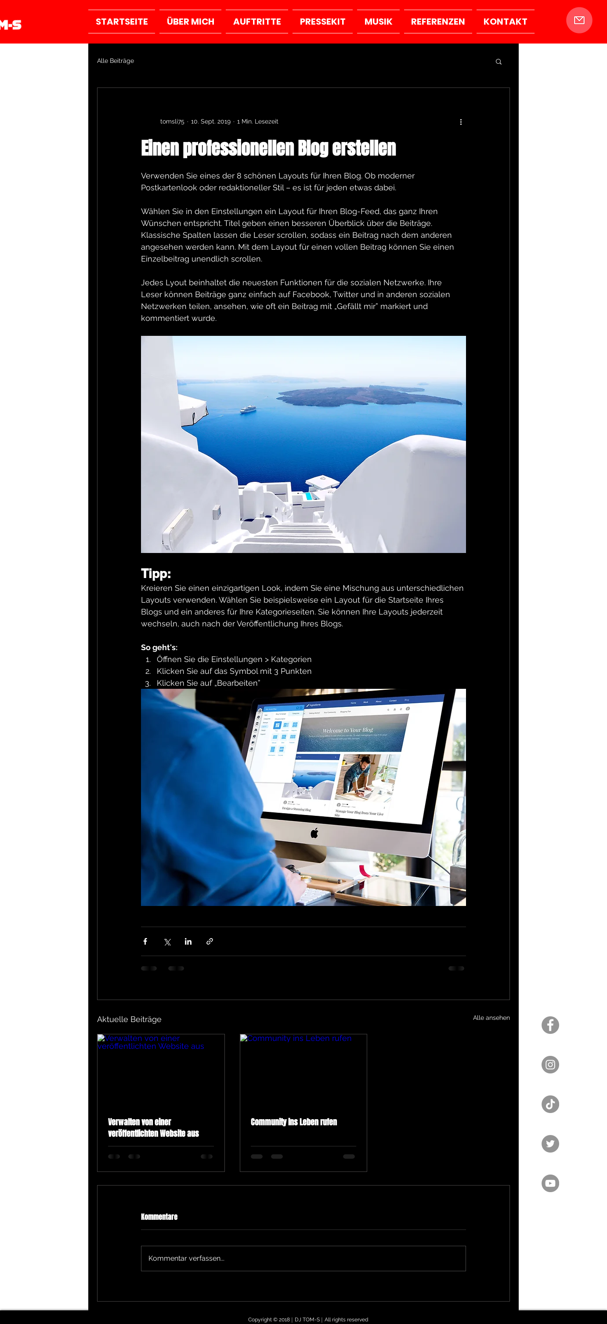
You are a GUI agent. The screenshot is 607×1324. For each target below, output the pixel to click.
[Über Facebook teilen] (145, 941)
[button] (579, 20)
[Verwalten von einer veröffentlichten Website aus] (161, 1070)
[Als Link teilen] (210, 941)
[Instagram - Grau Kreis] (550, 1064)
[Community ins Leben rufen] (303, 1070)
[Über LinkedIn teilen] (188, 941)
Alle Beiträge (115, 60)
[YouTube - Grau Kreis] (550, 1183)
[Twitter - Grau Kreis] (550, 1144)
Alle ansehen (491, 1017)
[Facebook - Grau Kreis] (550, 1025)
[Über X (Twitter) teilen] (167, 941)
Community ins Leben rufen (294, 1122)
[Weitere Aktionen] (460, 121)
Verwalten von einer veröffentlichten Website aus (153, 1128)
